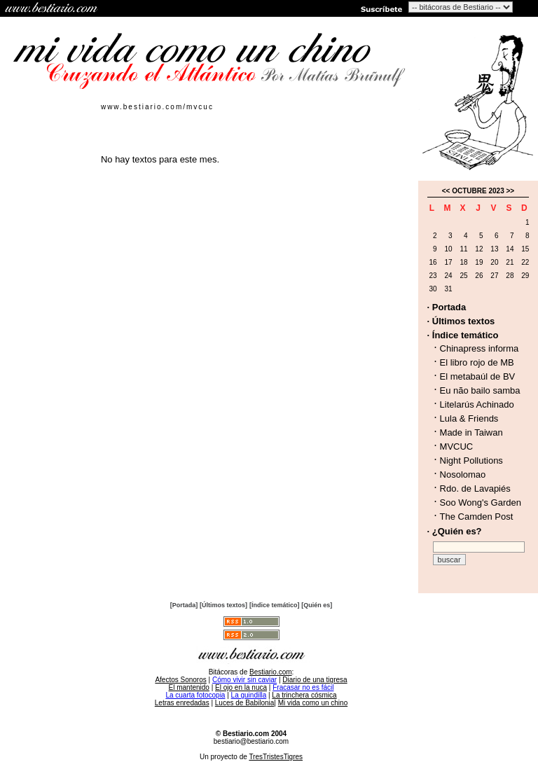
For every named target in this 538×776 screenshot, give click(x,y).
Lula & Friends (469, 418)
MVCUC (457, 446)
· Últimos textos (461, 321)
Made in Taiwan (471, 432)
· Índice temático (463, 335)
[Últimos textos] (223, 605)
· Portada (447, 307)
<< (446, 191)
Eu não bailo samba (480, 390)
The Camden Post (476, 516)
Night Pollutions (471, 460)
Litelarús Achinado (477, 404)
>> (510, 191)
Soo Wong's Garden (480, 502)
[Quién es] (316, 605)
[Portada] (184, 605)
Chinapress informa (479, 348)
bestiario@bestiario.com (251, 741)
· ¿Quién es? (454, 531)
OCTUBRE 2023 (478, 191)
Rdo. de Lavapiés (475, 488)
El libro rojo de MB (477, 362)
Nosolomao (463, 474)
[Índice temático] (274, 605)
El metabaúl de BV (478, 376)
